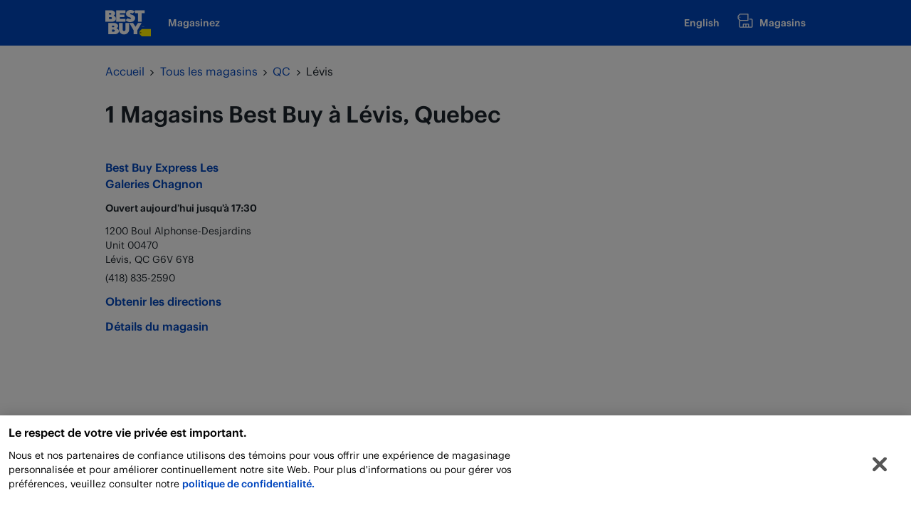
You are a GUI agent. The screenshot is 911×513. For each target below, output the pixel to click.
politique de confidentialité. (248, 486)
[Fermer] (879, 467)
